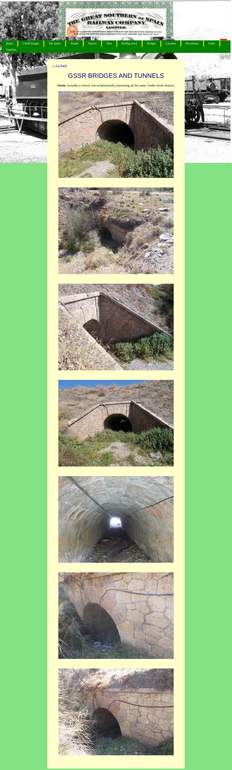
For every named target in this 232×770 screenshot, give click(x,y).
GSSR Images (31, 43)
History (92, 43)
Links (211, 43)
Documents (192, 43)
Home (9, 43)
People (74, 43)
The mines (55, 43)
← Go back (59, 65)
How (109, 43)
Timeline (11, 49)
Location (171, 43)
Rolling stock (129, 43)
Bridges (151, 43)
